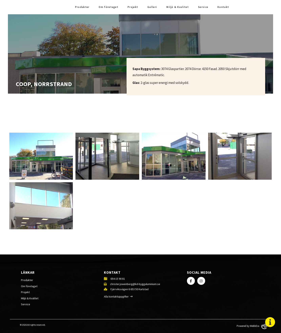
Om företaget (108, 7)
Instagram (269, 7)
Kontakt (223, 7)
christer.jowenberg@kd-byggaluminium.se (135, 284)
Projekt (133, 7)
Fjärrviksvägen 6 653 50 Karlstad (129, 289)
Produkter (82, 7)
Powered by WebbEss (252, 326)
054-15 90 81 (117, 278)
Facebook (258, 7)
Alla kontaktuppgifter (116, 296)
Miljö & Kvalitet (177, 7)
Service (203, 7)
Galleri (152, 7)
